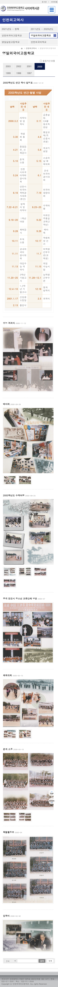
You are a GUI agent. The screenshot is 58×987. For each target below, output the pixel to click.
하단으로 (51, 801)
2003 (8, 66)
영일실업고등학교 (11, 42)
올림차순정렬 (47, 60)
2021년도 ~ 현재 (10, 28)
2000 (39, 66)
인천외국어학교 (38, 42)
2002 (18, 66)
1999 (8, 73)
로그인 (44, 2)
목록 (50, 961)
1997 (29, 73)
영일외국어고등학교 (41, 35)
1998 (18, 73)
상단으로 (51, 793)
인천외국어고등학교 (12, 35)
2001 (29, 66)
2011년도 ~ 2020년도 (42, 28)
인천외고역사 (31, 48)
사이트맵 (54, 2)
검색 (42, 961)
